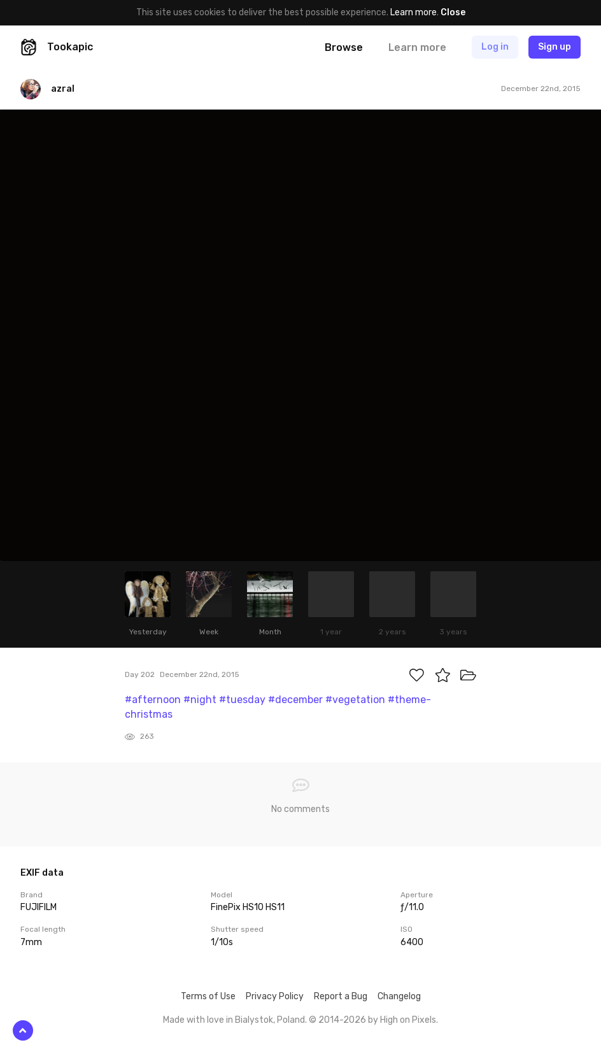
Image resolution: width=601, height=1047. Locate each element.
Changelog (399, 996)
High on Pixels (408, 1020)
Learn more (413, 12)
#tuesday (242, 700)
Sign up (554, 46)
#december (295, 700)
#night (199, 700)
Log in (495, 46)
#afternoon (153, 700)
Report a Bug (340, 996)
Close (453, 12)
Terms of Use (208, 996)
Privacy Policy (275, 996)
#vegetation (355, 700)
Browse (344, 47)
